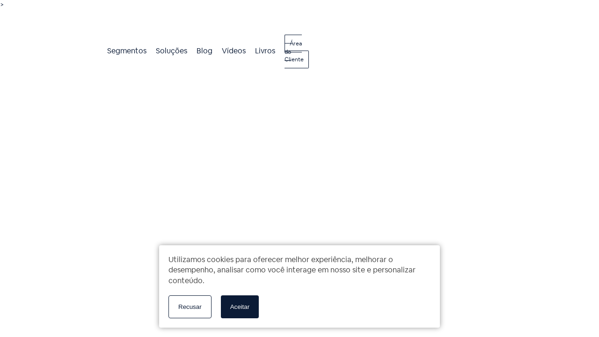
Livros (265, 51)
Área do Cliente (294, 51)
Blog (204, 51)
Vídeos (234, 51)
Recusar (190, 306)
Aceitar (239, 306)
